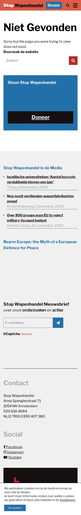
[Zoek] (67, 5)
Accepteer (14, 507)
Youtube (12, 457)
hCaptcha (17, 334)
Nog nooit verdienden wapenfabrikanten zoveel (40, 198)
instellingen (67, 500)
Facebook (12, 447)
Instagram (13, 452)
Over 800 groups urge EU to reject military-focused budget (35, 217)
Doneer (54, 5)
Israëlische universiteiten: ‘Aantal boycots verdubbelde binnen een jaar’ (41, 179)
